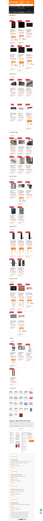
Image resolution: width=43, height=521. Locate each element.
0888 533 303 (15, 464)
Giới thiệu (11, 434)
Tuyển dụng (12, 437)
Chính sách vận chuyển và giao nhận (24, 442)
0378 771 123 (16, 507)
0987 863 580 (16, 492)
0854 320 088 (16, 479)
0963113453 (18, 435)
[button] (33, 46)
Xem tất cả (12, 18)
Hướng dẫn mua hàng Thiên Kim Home (24, 438)
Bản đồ (12, 467)
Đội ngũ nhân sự (12, 442)
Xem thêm (21, 428)
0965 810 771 (16, 477)
